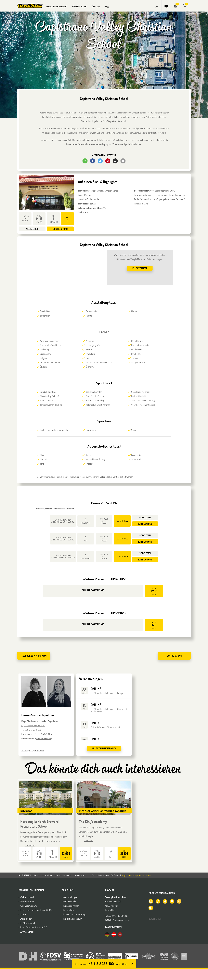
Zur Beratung (60, 228)
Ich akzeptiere (139, 268)
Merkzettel (32, 228)
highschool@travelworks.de (33, 725)
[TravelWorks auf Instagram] (150, 901)
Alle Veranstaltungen (104, 748)
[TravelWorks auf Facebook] (165, 901)
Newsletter (154, 918)
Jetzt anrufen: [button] (101, 964)
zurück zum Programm (35, 655)
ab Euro (66, 853)
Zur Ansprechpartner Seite (32, 750)
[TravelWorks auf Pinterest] (150, 907)
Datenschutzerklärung (44, 738)
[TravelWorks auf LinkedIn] (179, 901)
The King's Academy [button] (93, 821)
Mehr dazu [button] (30, 845)
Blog (106, 6)
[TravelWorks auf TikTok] (158, 901)
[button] (156, 5)
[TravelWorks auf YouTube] (172, 901)
